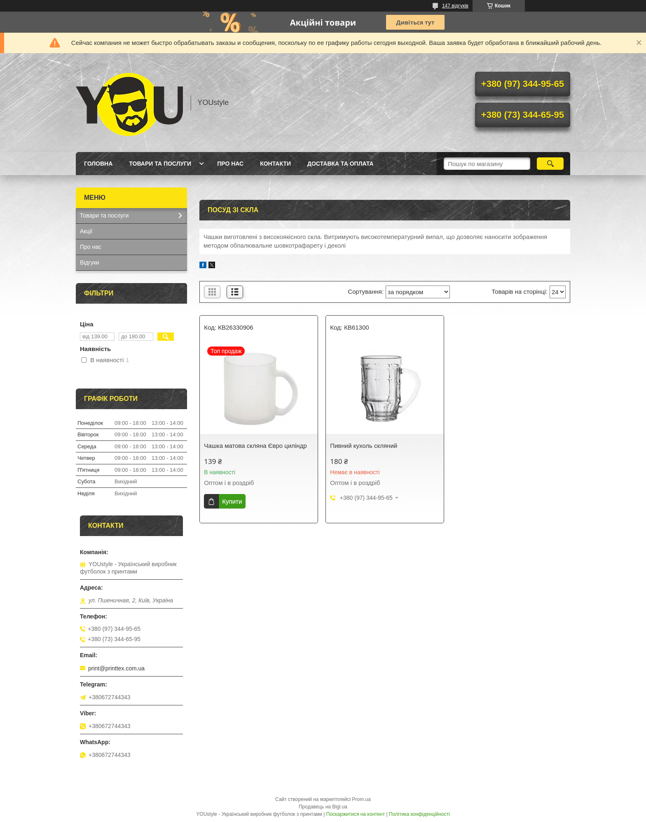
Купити (232, 501)
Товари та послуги (160, 163)
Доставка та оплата (340, 163)
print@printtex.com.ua (116, 668)
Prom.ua (361, 799)
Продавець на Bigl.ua (323, 807)
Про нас (230, 163)
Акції (86, 231)
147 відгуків (455, 6)
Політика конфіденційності (419, 814)
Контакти (275, 163)
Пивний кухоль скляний (363, 445)
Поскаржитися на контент (355, 814)
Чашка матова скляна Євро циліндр (255, 445)
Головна (98, 163)
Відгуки (89, 262)
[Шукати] (550, 163)
